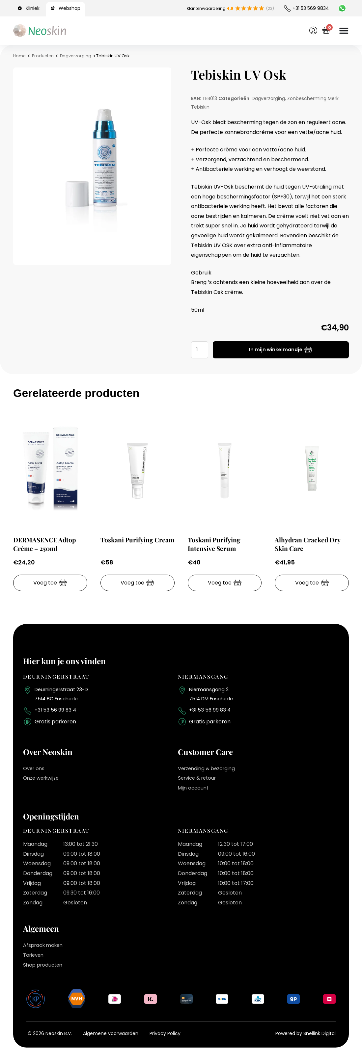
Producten (44, 56)
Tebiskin (200, 107)
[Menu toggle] (343, 30)
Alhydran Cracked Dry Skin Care (311, 543)
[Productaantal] (200, 349)
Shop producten (44, 968)
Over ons (34, 771)
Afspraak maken (44, 948)
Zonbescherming (306, 98)
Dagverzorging (77, 56)
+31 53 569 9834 (310, 8)
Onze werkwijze (43, 781)
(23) (269, 8)
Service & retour (199, 781)
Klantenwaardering (205, 8)
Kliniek (33, 8)
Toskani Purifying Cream (129, 543)
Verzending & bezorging (209, 771)
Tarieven (34, 958)
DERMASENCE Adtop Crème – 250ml (47, 543)
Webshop (69, 8)
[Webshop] (54, 8)
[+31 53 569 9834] (287, 8)
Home (19, 56)
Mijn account (194, 791)
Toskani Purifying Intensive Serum (217, 543)
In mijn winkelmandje (277, 349)
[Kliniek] (21, 8)
